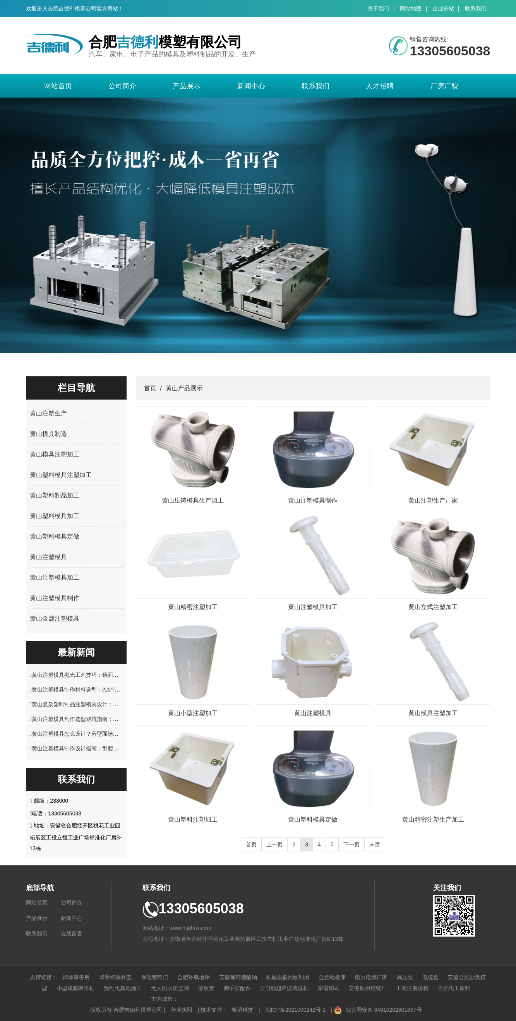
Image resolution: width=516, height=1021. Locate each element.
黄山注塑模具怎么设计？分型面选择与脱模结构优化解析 (99, 734)
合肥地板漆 (332, 977)
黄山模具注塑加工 (54, 454)
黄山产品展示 (184, 388)
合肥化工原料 (454, 988)
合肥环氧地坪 (193, 977)
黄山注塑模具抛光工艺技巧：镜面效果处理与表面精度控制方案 (107, 675)
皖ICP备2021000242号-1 (296, 1010)
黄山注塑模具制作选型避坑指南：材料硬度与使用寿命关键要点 (107, 719)
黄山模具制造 (48, 434)
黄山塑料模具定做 (54, 536)
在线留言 (71, 933)
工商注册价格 (412, 988)
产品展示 (187, 86)
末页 (374, 844)
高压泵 (405, 977)
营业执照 (181, 1010)
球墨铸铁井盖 (115, 977)
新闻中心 (251, 86)
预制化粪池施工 (123, 988)
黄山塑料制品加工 (54, 495)
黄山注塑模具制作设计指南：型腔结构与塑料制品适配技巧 (102, 749)
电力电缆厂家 (371, 977)
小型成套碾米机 (75, 988)
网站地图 (411, 8)
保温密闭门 (154, 977)
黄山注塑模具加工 (54, 577)
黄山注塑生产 (48, 413)
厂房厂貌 (444, 86)
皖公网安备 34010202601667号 (384, 1010)
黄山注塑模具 (48, 557)
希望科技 (242, 1010)
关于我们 (378, 8)
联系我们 (476, 8)
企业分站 (443, 8)
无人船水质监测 (170, 988)
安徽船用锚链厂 (368, 988)
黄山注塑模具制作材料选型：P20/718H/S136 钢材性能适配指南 (107, 690)
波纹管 (206, 988)
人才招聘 (380, 86)
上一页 (274, 844)
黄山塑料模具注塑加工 (61, 475)
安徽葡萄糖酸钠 (238, 977)
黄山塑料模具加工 (54, 516)
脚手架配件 (237, 988)
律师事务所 (76, 977)
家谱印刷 (328, 988)
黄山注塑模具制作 (54, 598)
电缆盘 (430, 977)
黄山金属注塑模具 (54, 618)
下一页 (351, 844)
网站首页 (58, 86)
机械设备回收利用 (287, 977)
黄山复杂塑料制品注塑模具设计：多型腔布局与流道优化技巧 (105, 704)
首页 (150, 388)
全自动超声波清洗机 (284, 988)
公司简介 (122, 86)
